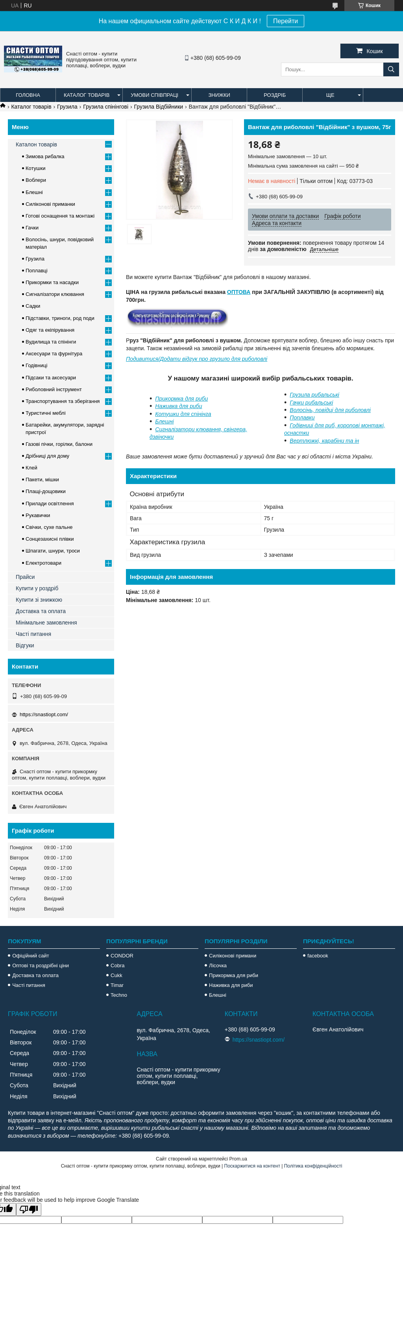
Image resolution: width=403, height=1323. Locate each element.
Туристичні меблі (46, 413)
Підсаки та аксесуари (51, 378)
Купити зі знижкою (39, 600)
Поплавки (302, 417)
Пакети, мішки (42, 479)
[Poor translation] (28, 1209)
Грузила (67, 106)
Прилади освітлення (50, 503)
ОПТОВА (239, 292)
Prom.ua (238, 1159)
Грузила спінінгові (105, 106)
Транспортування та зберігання (63, 401)
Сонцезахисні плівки (50, 539)
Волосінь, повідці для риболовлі (330, 410)
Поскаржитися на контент (252, 1166)
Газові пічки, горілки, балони (59, 444)
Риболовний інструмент (54, 389)
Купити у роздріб (37, 588)
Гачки (32, 228)
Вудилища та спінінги (51, 342)
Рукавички (38, 515)
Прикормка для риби (181, 398)
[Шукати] (391, 69)
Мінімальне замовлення (46, 622)
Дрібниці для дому (47, 456)
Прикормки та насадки (52, 282)
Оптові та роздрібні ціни (40, 965)
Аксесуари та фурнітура (54, 354)
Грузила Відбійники (158, 106)
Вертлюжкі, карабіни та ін (324, 441)
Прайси (25, 577)
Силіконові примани (232, 956)
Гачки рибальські (311, 402)
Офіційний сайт (30, 956)
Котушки (36, 168)
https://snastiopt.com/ (44, 714)
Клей (31, 468)
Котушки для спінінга (183, 414)
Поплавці (37, 270)
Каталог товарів (86, 95)
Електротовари (43, 563)
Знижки (219, 95)
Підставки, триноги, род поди (60, 318)
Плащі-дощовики (46, 491)
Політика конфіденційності (313, 1166)
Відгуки (25, 645)
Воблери (36, 180)
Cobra (117, 965)
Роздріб (275, 95)
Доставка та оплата (41, 611)
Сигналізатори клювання (55, 294)
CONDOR (122, 956)
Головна (28, 95)
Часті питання (33, 634)
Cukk (116, 975)
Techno (119, 995)
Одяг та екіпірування (50, 330)
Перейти (285, 21)
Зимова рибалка (45, 156)
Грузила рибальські (314, 395)
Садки (33, 306)
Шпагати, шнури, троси (53, 551)
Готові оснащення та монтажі (60, 216)
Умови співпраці (154, 95)
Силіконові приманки (50, 204)
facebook (317, 956)
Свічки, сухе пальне (49, 527)
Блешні (164, 421)
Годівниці (36, 365)
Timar (117, 985)
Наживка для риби (178, 406)
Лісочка (218, 965)
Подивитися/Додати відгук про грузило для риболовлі (196, 359)
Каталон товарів (36, 144)
